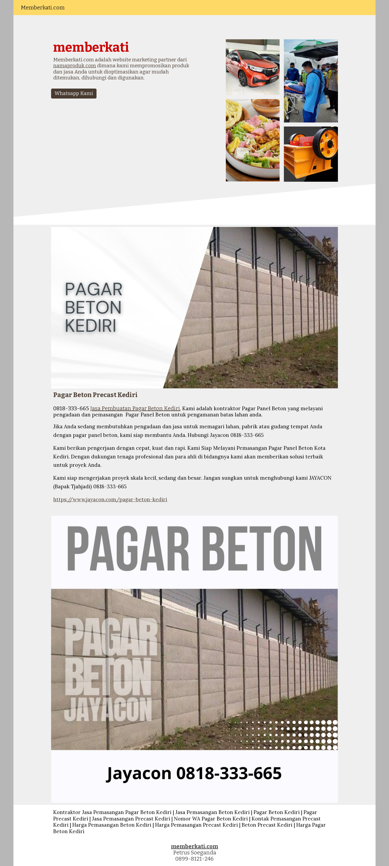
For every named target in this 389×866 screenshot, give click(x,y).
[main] (121, 63)
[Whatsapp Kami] (73, 93)
